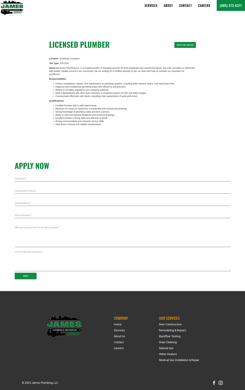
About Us (119, 336)
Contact (185, 5)
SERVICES (151, 5)
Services (119, 330)
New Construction (170, 324)
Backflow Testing (169, 336)
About (168, 5)
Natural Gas (166, 348)
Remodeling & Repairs (172, 330)
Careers (204, 5)
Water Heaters (168, 354)
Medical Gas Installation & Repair (179, 360)
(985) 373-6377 (231, 5)
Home (118, 324)
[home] (13, 8)
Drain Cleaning (168, 342)
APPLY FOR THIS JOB (185, 44)
